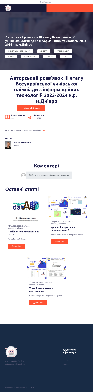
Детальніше (16, 246)
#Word (11, 57)
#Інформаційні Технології (19, 51)
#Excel (66, 57)
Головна (66, 361)
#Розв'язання (63, 51)
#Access (49, 57)
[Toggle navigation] (84, 8)
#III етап (43, 51)
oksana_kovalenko (15, 228)
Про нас (66, 365)
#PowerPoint (30, 57)
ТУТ (43, 130)
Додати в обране (31, 108)
